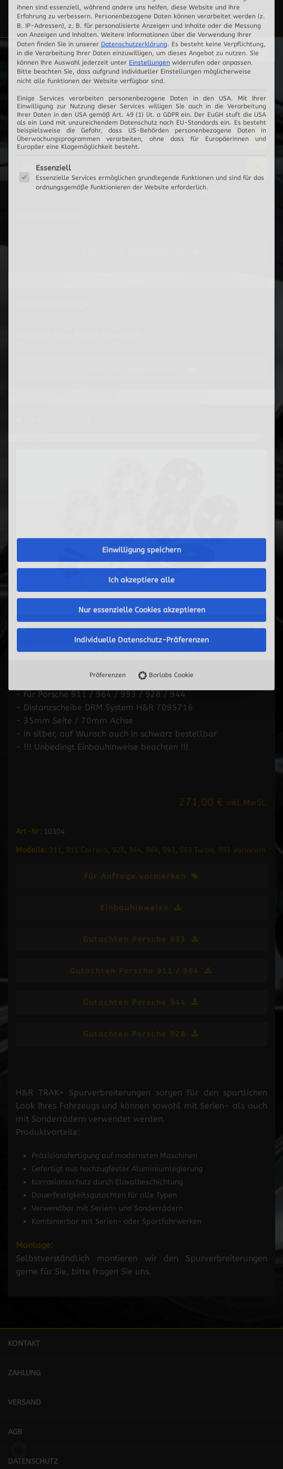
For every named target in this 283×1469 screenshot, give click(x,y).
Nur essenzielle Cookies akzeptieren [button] (141, 334)
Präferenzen (107, 399)
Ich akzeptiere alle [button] (141, 304)
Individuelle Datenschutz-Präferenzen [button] (141, 364)
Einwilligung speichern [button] (141, 274)
